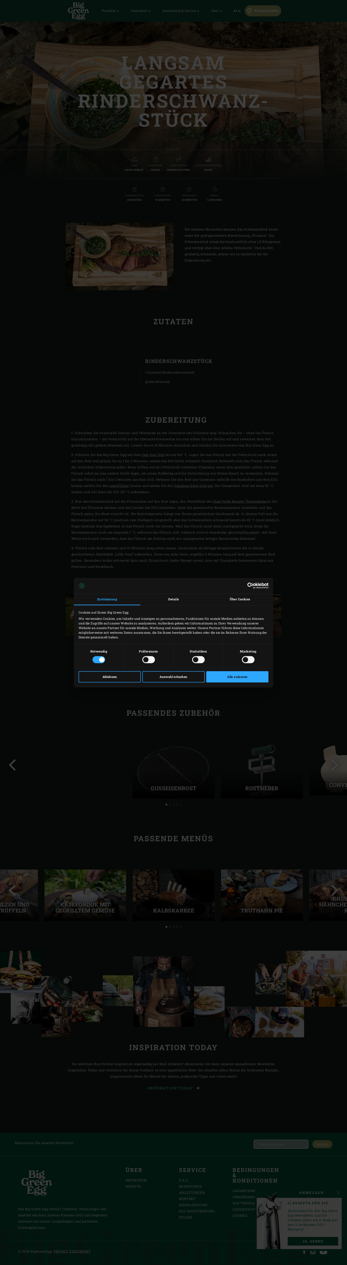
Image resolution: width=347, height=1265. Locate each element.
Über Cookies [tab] (240, 599)
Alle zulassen (237, 677)
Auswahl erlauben (173, 677)
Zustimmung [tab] (107, 599)
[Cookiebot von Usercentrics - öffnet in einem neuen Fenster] (249, 586)
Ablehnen (109, 677)
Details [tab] (173, 599)
